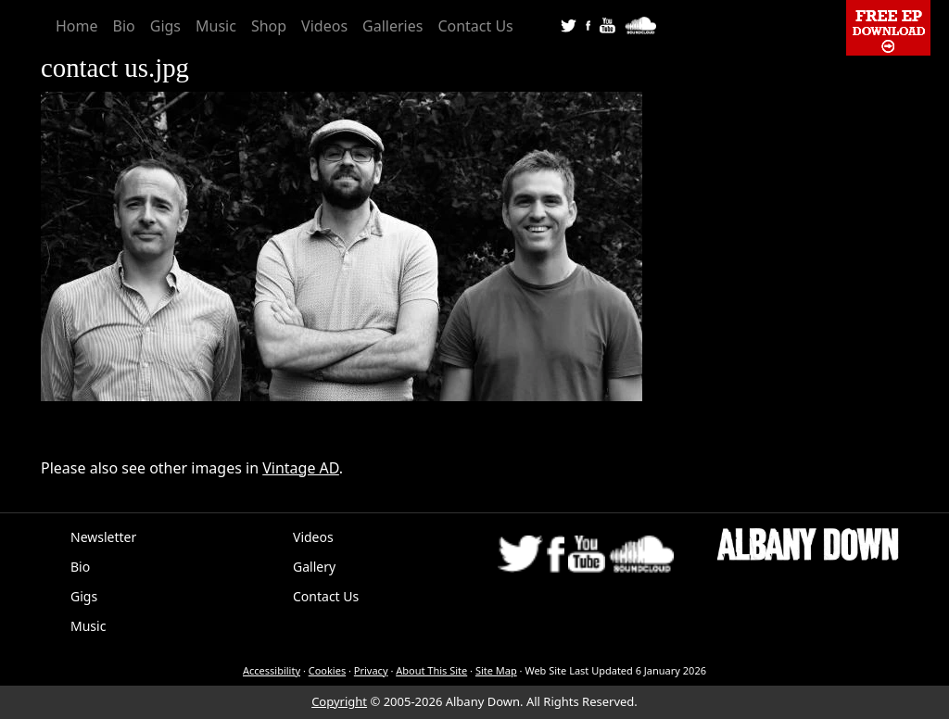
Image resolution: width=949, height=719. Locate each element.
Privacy (371, 670)
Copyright (339, 701)
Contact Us (474, 26)
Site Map (496, 670)
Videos (324, 26)
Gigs (165, 26)
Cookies (327, 670)
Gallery (314, 566)
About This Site (431, 670)
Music (216, 26)
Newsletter (103, 537)
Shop (268, 26)
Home (77, 26)
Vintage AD (300, 468)
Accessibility (271, 670)
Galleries (392, 26)
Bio (124, 26)
